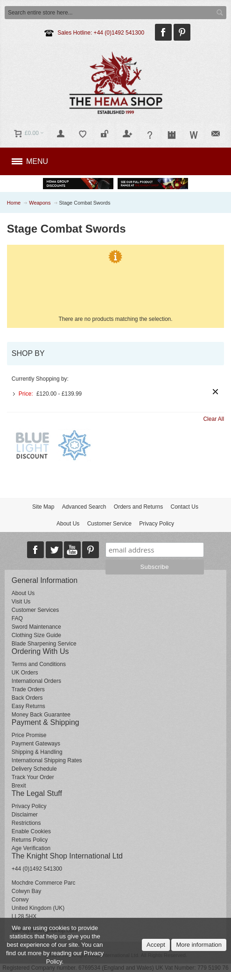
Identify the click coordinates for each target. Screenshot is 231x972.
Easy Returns (28, 706)
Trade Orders (28, 689)
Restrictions (26, 823)
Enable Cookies (31, 831)
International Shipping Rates (47, 760)
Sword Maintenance (36, 627)
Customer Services (35, 610)
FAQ (17, 618)
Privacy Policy (156, 523)
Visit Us (21, 601)
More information (199, 944)
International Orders (36, 681)
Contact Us (184, 507)
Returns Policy (30, 840)
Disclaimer (25, 814)
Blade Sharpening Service (44, 643)
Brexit (19, 785)
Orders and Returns (138, 507)
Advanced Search (84, 507)
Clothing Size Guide (36, 635)
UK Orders (25, 672)
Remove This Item (215, 392)
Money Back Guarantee (41, 714)
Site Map (43, 507)
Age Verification (31, 848)
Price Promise (29, 735)
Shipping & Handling (37, 752)
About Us (67, 523)
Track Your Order (33, 777)
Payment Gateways (36, 743)
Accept (156, 944)
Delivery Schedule (34, 769)
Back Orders (27, 698)
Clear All (213, 419)
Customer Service (109, 523)
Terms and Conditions (39, 664)
